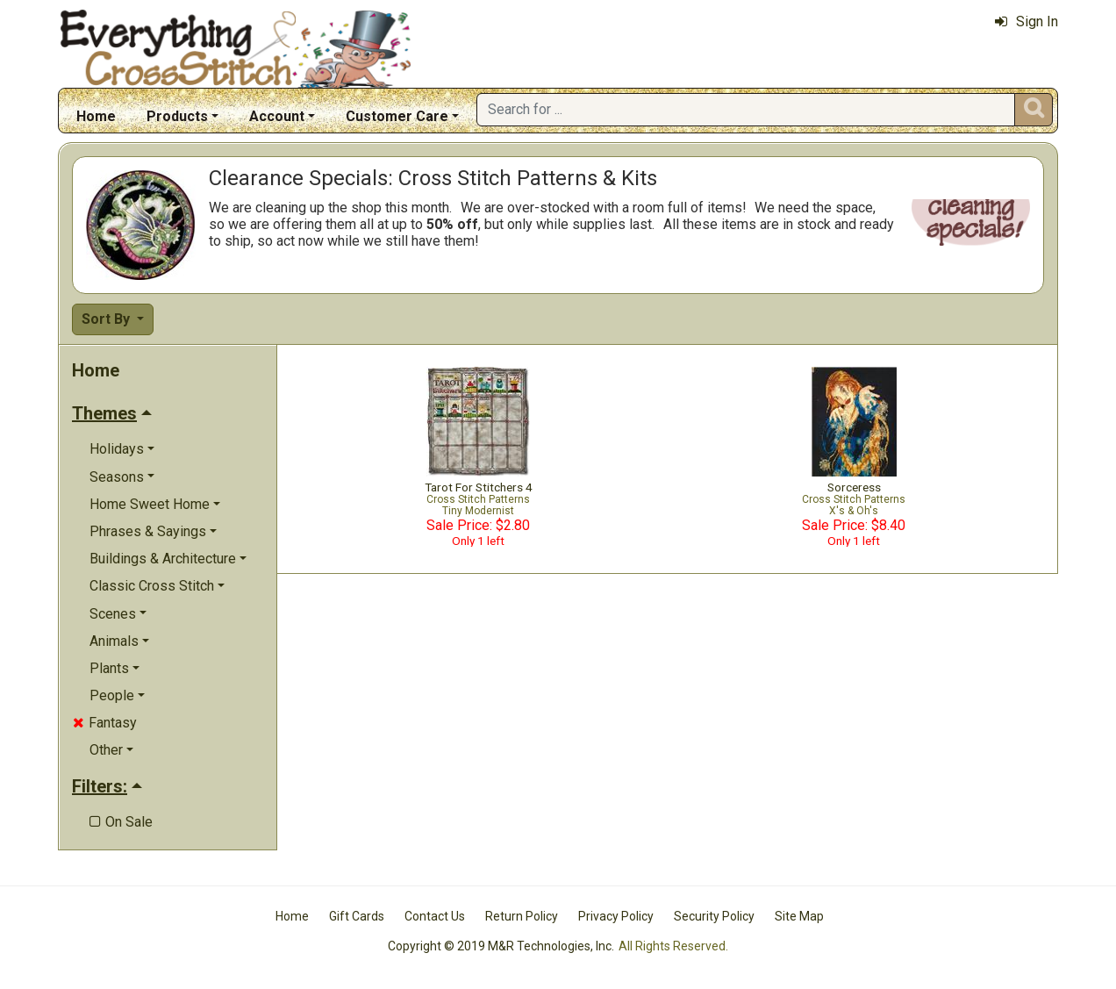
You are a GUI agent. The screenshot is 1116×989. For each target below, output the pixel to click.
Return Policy (521, 916)
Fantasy (105, 722)
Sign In (1026, 21)
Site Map (799, 916)
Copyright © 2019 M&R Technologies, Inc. (501, 946)
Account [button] (276, 116)
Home (96, 116)
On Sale (121, 821)
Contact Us (434, 916)
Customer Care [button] (397, 116)
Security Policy (714, 916)
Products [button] (177, 116)
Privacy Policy (616, 916)
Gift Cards (356, 916)
